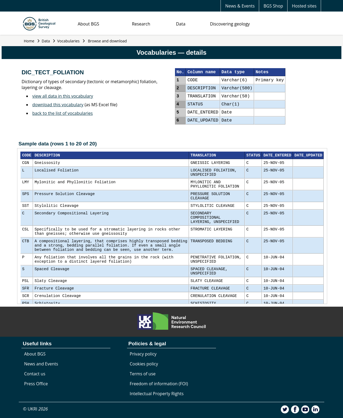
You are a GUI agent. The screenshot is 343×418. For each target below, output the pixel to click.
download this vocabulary (58, 105)
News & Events (240, 6)
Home (29, 40)
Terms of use (143, 374)
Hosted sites (304, 6)
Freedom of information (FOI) (159, 384)
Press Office (36, 384)
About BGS (88, 24)
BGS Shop (273, 6)
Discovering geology (230, 24)
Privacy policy (143, 354)
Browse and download (107, 40)
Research (141, 24)
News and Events (41, 364)
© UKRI (35, 409)
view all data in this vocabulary (62, 96)
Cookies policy (144, 364)
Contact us (34, 374)
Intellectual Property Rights (157, 394)
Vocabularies (68, 40)
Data (180, 24)
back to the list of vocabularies (62, 113)
